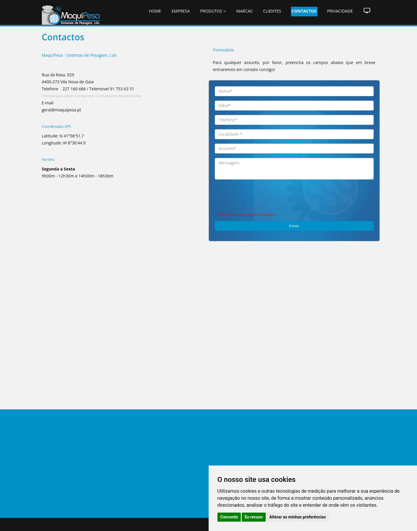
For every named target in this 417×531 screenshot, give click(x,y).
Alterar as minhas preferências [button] (297, 517)
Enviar (294, 225)
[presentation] (294, 195)
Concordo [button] (229, 517)
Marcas (244, 11)
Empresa (181, 11)
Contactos (304, 11)
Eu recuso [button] (254, 517)
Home (155, 11)
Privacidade (340, 11)
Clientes (272, 11)
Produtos (213, 11)
